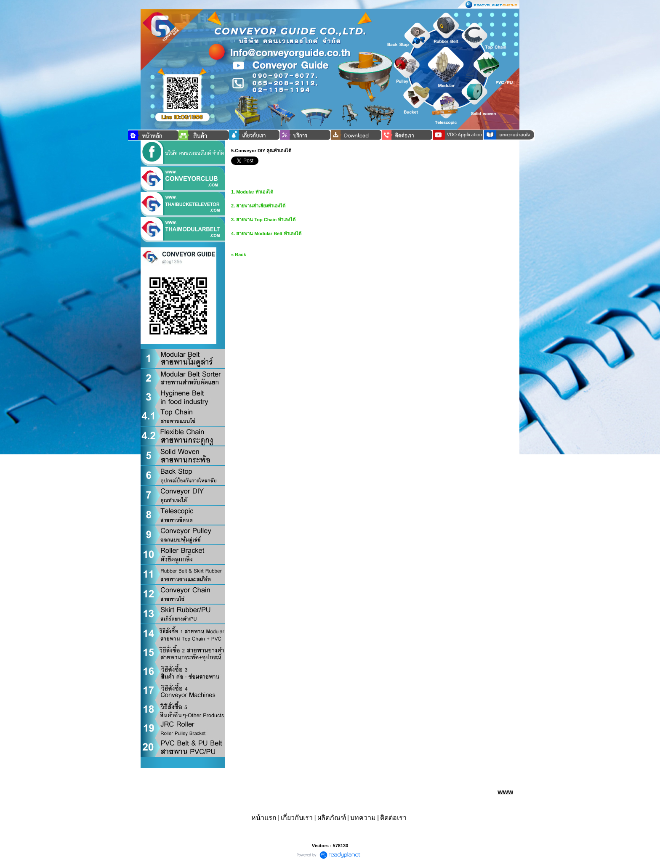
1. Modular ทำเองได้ (252, 191)
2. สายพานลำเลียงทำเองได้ (258, 205)
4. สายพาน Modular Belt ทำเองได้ (266, 233)
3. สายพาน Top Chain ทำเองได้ (263, 219)
